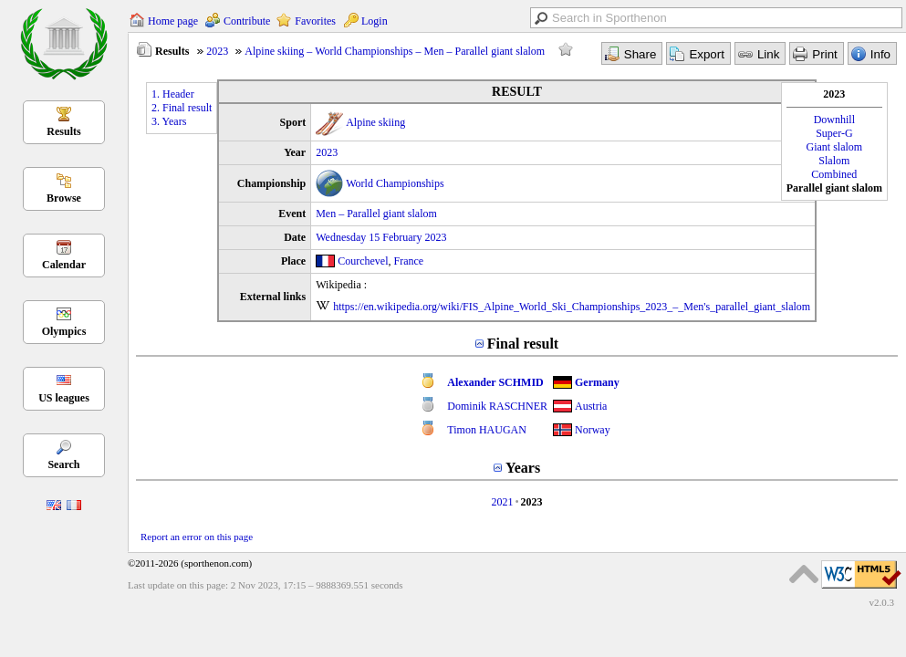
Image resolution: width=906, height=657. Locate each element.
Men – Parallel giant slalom (376, 213)
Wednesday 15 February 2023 (381, 237)
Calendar (64, 264)
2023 (217, 51)
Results (63, 131)
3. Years (168, 121)
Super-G (834, 133)
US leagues (63, 397)
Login (374, 21)
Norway (592, 429)
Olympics (64, 331)
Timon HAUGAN (486, 429)
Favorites (315, 21)
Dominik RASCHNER (497, 406)
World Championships (394, 183)
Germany (597, 382)
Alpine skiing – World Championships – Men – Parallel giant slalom (395, 51)
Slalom (833, 160)
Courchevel (363, 261)
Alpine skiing (375, 122)
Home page (173, 21)
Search (63, 464)
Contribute (247, 21)
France (409, 261)
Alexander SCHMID (495, 382)
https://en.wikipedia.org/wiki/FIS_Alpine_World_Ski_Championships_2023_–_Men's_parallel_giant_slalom (571, 306)
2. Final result (181, 107)
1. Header (172, 94)
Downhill (834, 119)
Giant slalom (835, 147)
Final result (522, 343)
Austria (591, 406)
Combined (834, 174)
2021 (502, 501)
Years (522, 467)
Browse (64, 198)
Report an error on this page (197, 536)
